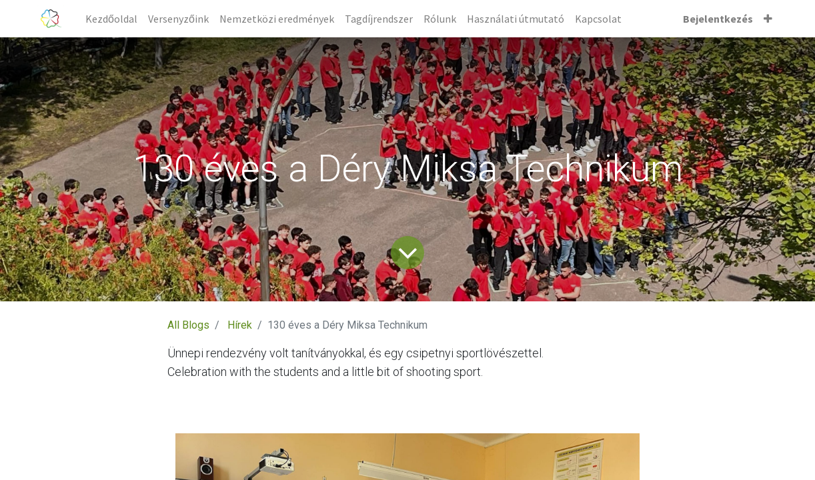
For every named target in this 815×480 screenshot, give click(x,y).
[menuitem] (111, 18)
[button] (768, 18)
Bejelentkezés (718, 18)
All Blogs (188, 325)
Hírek (239, 325)
